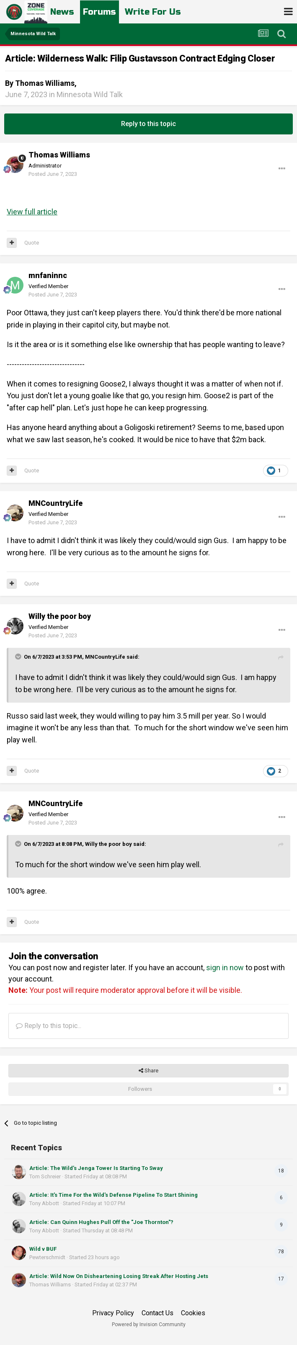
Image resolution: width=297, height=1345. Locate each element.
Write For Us (161, 11)
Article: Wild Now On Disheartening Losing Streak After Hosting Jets (118, 1276)
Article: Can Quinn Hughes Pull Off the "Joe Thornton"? (101, 1222)
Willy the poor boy (59, 616)
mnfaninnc (47, 275)
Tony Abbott (44, 1203)
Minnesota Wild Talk (90, 94)
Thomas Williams (45, 83)
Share (148, 1070)
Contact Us (157, 1313)
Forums (103, 11)
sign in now (225, 967)
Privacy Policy (113, 1313)
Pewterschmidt (47, 1257)
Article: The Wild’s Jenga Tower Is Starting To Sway (96, 1168)
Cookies (193, 1313)
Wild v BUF (43, 1249)
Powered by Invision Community (149, 1324)
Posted (52, 174)
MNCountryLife (55, 503)
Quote (31, 243)
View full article (32, 211)
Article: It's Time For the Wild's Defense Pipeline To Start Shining (113, 1195)
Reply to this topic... (48, 1026)
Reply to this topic (148, 124)
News (63, 11)
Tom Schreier (45, 1176)
